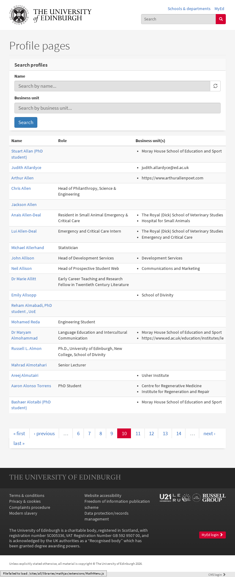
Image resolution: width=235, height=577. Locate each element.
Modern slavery (23, 513)
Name (19, 76)
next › (209, 433)
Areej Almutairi (24, 375)
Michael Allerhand (27, 247)
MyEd (219, 8)
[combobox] (178, 19)
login (217, 574)
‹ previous (44, 433)
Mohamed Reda (25, 322)
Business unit (26, 98)
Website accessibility (102, 495)
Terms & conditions (26, 495)
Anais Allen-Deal (26, 215)
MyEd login (212, 535)
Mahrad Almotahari (29, 365)
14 (178, 433)
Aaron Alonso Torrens (31, 385)
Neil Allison (21, 268)
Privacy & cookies (25, 501)
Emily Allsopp (23, 295)
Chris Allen (21, 188)
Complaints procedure (29, 507)
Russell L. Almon (26, 348)
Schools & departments (189, 8)
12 (151, 433)
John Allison (22, 258)
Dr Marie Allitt (23, 278)
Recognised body (105, 540)
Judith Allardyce (26, 167)
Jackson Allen (24, 204)
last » (18, 443)
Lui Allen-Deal (24, 231)
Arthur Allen (22, 178)
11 (138, 433)
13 (165, 433)
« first (19, 433)
